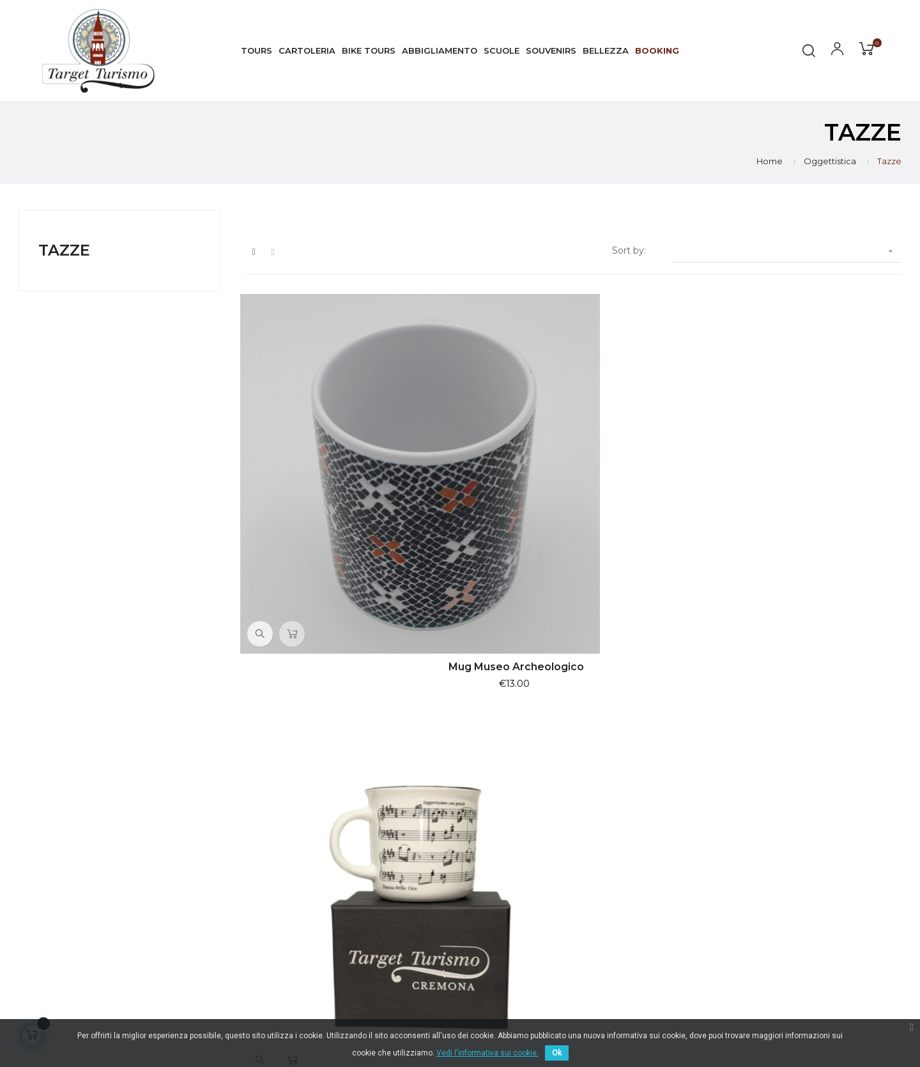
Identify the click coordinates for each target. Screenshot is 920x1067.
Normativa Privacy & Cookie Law (843, 827)
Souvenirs (648, 866)
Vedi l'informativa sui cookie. (487, 1052)
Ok (557, 1052)
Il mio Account (812, 902)
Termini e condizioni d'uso (837, 856)
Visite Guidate (657, 820)
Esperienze (651, 843)
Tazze (64, 250)
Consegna (802, 797)
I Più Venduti (655, 797)
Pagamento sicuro (821, 879)
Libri (635, 912)
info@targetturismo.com (376, 878)
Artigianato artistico (670, 889)
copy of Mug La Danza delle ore (573, 508)
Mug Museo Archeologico (346, 508)
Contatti (797, 925)
